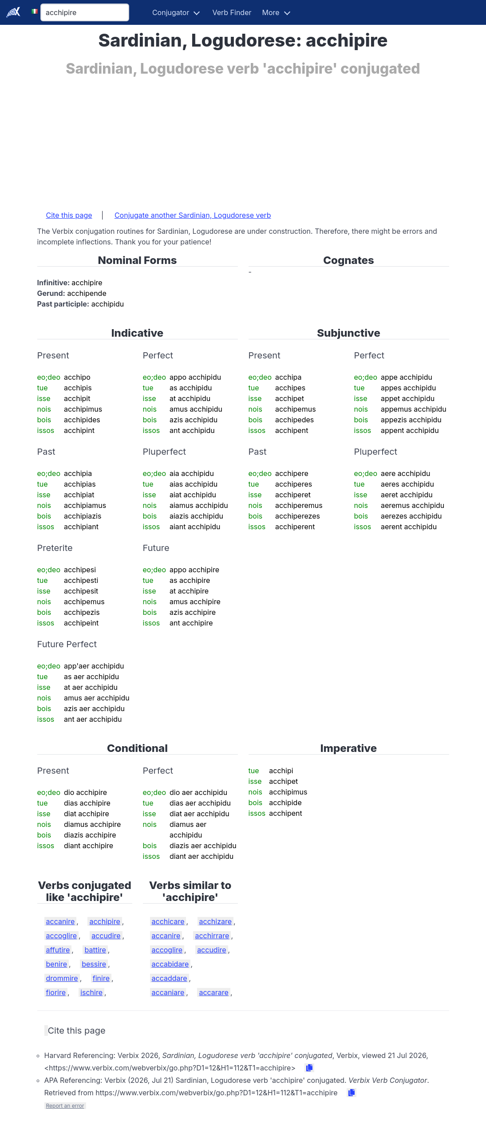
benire (56, 964)
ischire (91, 992)
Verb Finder (231, 12)
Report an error (65, 1105)
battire (95, 949)
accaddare (169, 978)
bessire (94, 964)
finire (101, 978)
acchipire (104, 921)
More (271, 12)
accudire (105, 935)
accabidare (170, 964)
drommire (62, 978)
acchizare (215, 921)
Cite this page (69, 215)
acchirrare (212, 935)
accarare (214, 992)
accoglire (61, 935)
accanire (60, 921)
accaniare (168, 992)
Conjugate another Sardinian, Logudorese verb (193, 215)
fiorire (56, 992)
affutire (58, 949)
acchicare (168, 921)
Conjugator (171, 12)
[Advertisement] (243, 139)
